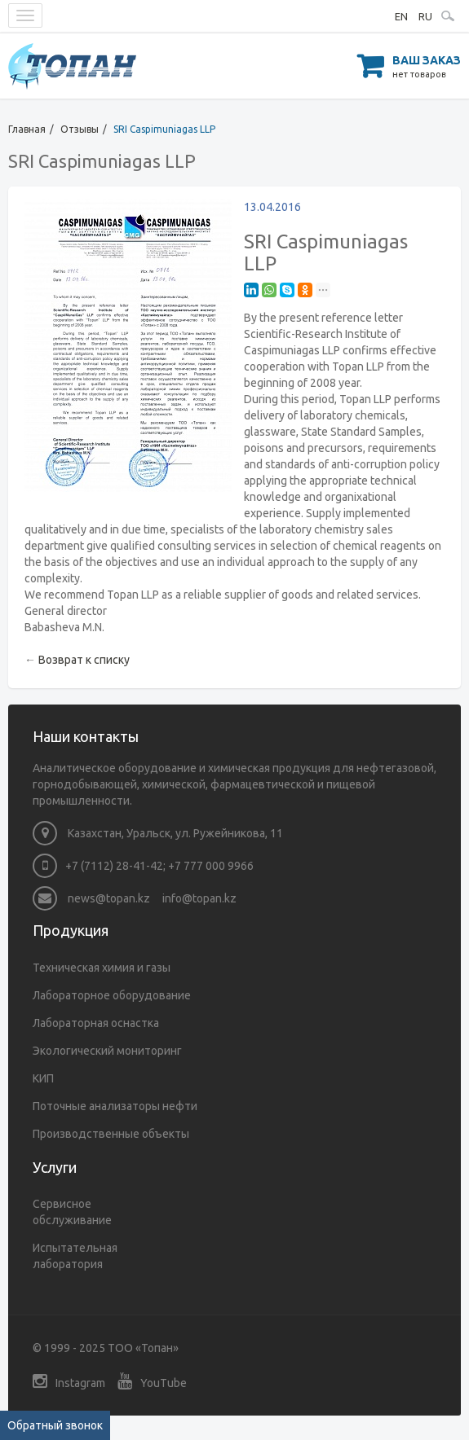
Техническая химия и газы (101, 967)
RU (425, 16)
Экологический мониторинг (107, 1050)
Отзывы (79, 129)
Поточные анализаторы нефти (115, 1106)
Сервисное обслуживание (72, 1212)
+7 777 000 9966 (211, 865)
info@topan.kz (199, 898)
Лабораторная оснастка (96, 1023)
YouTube (152, 1381)
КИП (43, 1078)
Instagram (69, 1381)
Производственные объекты (111, 1133)
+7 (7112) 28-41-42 (114, 865)
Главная (27, 129)
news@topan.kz (91, 898)
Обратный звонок (55, 1425)
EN (401, 16)
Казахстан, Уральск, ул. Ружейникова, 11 (158, 833)
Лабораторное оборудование (112, 995)
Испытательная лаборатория (75, 1256)
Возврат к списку (84, 659)
